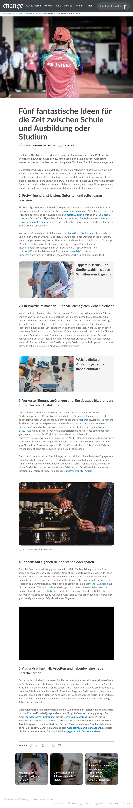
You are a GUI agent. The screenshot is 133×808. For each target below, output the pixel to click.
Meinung (48, 6)
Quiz (58, 6)
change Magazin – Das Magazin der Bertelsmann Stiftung (23, 14)
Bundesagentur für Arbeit (78, 471)
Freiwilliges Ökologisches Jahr (83, 233)
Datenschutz (49, 799)
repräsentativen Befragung (40, 717)
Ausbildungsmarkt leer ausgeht (84, 728)
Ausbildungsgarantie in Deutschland (76, 731)
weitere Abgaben (98, 584)
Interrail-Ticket (46, 591)
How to (68, 6)
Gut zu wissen (33, 6)
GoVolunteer (102, 215)
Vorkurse (83, 420)
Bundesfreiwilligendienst (75, 215)
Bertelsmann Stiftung (75, 717)
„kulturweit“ (25, 251)
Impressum (37, 799)
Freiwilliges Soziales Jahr (32, 222)
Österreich (24, 438)
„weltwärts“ (75, 251)
